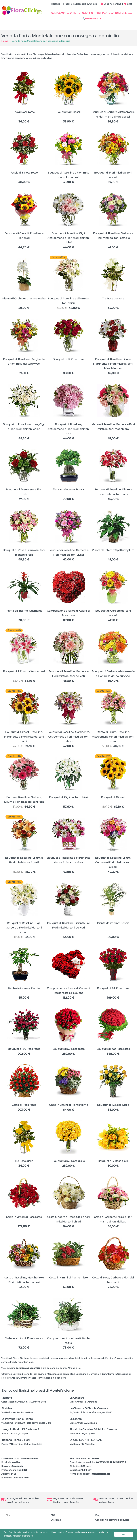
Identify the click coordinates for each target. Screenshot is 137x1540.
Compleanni (63, 13)
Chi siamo (55, 1522)
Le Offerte (81, 13)
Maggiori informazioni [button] (23, 1536)
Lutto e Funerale (81, 20)
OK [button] (123, 1534)
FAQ (52, 1517)
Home (4, 43)
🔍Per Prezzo (103, 20)
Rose (95, 13)
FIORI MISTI (109, 13)
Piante (123, 13)
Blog (97, 1517)
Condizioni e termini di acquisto (112, 1522)
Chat (128, 4)
